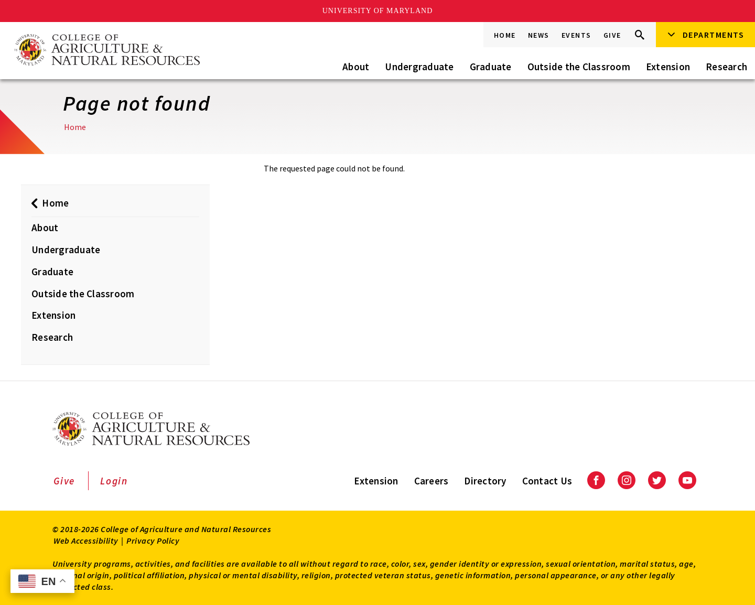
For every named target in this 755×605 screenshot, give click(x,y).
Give (612, 35)
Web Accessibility (85, 540)
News (538, 35)
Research (726, 66)
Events (576, 35)
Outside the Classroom (578, 66)
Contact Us (547, 480)
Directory (485, 480)
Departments (714, 34)
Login (114, 480)
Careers (431, 480)
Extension (668, 66)
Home (505, 35)
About (355, 66)
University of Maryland (377, 11)
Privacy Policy (152, 540)
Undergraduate (419, 66)
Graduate (491, 66)
